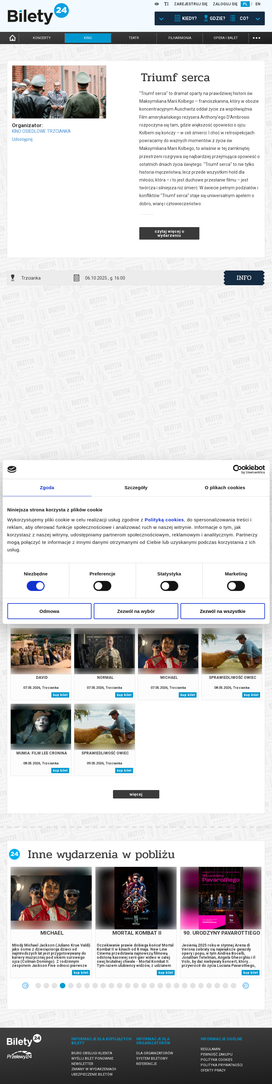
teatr (134, 38)
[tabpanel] (51, 922)
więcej (136, 794)
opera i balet (225, 38)
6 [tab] (79, 986)
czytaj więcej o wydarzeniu (169, 233)
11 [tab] (120, 986)
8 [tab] (95, 986)
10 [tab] (112, 986)
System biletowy (152, 1059)
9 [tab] (103, 986)
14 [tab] (144, 986)
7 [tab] (87, 986)
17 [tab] (169, 986)
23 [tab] (217, 986)
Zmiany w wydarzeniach (93, 1069)
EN (257, 4)
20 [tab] (193, 986)
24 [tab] (226, 986)
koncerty (42, 38)
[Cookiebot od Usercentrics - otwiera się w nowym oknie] (237, 469)
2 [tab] (47, 986)
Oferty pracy (213, 1070)
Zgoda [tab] (47, 487)
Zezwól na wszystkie (222, 611)
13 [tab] (136, 986)
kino (88, 38)
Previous (25, 985)
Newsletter (82, 1064)
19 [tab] (185, 986)
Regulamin (210, 1049)
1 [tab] (38, 986)
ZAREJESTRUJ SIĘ (191, 4)
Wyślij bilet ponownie (92, 1059)
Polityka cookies (217, 1060)
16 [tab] (160, 986)
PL (245, 4)
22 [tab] (209, 986)
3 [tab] (55, 986)
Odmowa (49, 611)
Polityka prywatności (222, 1065)
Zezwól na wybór (136, 611)
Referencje (146, 1064)
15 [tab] (152, 986)
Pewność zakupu (217, 1054)
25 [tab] (234, 986)
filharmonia (179, 38)
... (256, 37)
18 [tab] (177, 986)
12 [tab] (128, 986)
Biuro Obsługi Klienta (91, 1053)
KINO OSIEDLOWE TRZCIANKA (41, 131)
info (244, 277)
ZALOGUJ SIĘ (225, 4)
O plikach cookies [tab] (225, 487)
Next (245, 985)
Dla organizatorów (154, 1053)
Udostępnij (22, 139)
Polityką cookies (164, 519)
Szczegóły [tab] (136, 487)
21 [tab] (201, 986)
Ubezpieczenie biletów (92, 1074)
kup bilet (60, 695)
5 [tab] (71, 986)
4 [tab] (63, 986)
